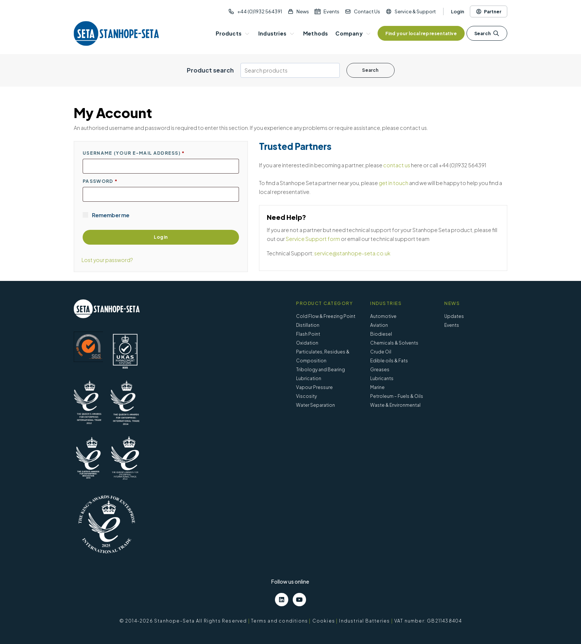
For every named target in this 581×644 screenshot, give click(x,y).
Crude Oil (380, 352)
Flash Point (308, 334)
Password (100, 181)
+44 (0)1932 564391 (259, 11)
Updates (454, 316)
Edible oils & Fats (389, 360)
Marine (377, 387)
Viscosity (306, 396)
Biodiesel (381, 334)
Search (486, 33)
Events (331, 11)
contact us (396, 165)
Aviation (379, 325)
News (302, 11)
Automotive (383, 316)
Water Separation (315, 405)
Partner (488, 11)
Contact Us (367, 11)
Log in (160, 237)
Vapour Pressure (314, 387)
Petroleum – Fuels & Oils (396, 396)
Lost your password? (107, 259)
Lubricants (382, 378)
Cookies (323, 621)
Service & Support (415, 11)
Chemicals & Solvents (394, 343)
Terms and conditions (279, 621)
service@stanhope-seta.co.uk (352, 253)
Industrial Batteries (364, 621)
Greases (379, 369)
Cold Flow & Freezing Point (325, 316)
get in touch (393, 183)
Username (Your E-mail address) (134, 153)
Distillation (307, 325)
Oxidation (307, 343)
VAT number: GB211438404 (428, 621)
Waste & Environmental (395, 405)
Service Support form (313, 238)
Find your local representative (421, 33)
